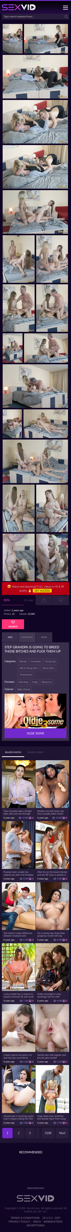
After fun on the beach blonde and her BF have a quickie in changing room (52, 873)
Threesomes (26, 674)
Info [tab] (10, 637)
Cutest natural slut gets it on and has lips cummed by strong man (18, 1056)
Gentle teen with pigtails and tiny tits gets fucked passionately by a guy (51, 1056)
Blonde (23, 661)
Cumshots (36, 661)
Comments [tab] (27, 637)
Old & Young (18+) (29, 668)
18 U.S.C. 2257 (51, 1217)
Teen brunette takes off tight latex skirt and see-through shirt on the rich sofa (18, 812)
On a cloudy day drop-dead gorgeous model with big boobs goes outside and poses (51, 934)
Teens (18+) (48, 668)
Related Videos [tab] (35, 752)
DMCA (37, 1221)
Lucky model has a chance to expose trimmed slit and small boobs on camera (19, 995)
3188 (48, 1133)
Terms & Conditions (25, 1217)
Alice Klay (23, 682)
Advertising (35, 1225)
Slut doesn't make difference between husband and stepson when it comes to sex (18, 934)
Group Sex (50, 661)
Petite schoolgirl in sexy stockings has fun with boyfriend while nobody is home (50, 995)
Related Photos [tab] (13, 752)
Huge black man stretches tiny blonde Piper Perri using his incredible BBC (51, 1117)
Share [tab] (44, 637)
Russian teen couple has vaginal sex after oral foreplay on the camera (18, 873)
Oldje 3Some (23, 689)
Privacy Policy (19, 1221)
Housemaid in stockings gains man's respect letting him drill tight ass (19, 1117)
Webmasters (53, 1221)
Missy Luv (47, 682)
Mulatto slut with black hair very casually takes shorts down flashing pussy (50, 812)
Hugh (35, 682)
